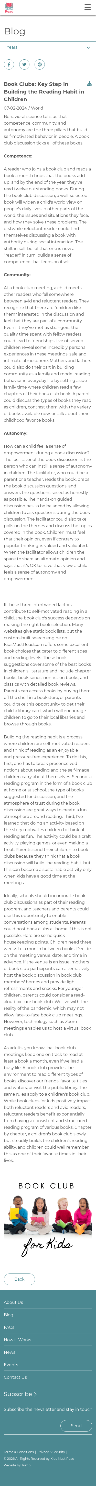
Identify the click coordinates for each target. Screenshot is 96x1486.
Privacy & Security (51, 1452)
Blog (8, 1314)
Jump (26, 1465)
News (9, 1352)
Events (11, 1364)
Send (76, 1425)
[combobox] (48, 47)
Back (19, 1279)
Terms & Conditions (19, 1452)
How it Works (17, 1339)
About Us (13, 1302)
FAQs (9, 1327)
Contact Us (15, 1377)
